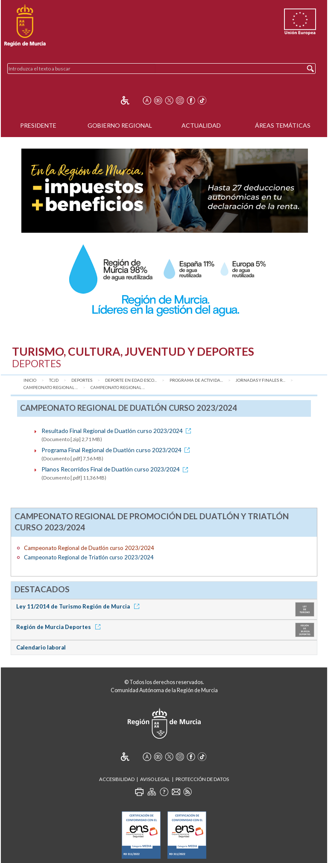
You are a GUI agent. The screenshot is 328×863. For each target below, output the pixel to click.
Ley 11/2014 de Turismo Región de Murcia (79, 606)
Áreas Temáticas (282, 125)
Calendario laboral (41, 647)
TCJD (54, 380)
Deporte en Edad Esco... (131, 380)
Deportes (81, 380)
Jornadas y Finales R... (260, 380)
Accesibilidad (117, 779)
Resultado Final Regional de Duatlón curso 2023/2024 (117, 430)
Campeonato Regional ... (50, 387)
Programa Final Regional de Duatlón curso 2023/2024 (117, 449)
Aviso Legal (155, 779)
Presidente (38, 125)
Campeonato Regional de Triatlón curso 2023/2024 (89, 557)
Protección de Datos (202, 779)
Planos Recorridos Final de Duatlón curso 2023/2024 (116, 469)
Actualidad (201, 125)
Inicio (29, 380)
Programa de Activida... (196, 380)
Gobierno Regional (120, 125)
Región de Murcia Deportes (59, 626)
